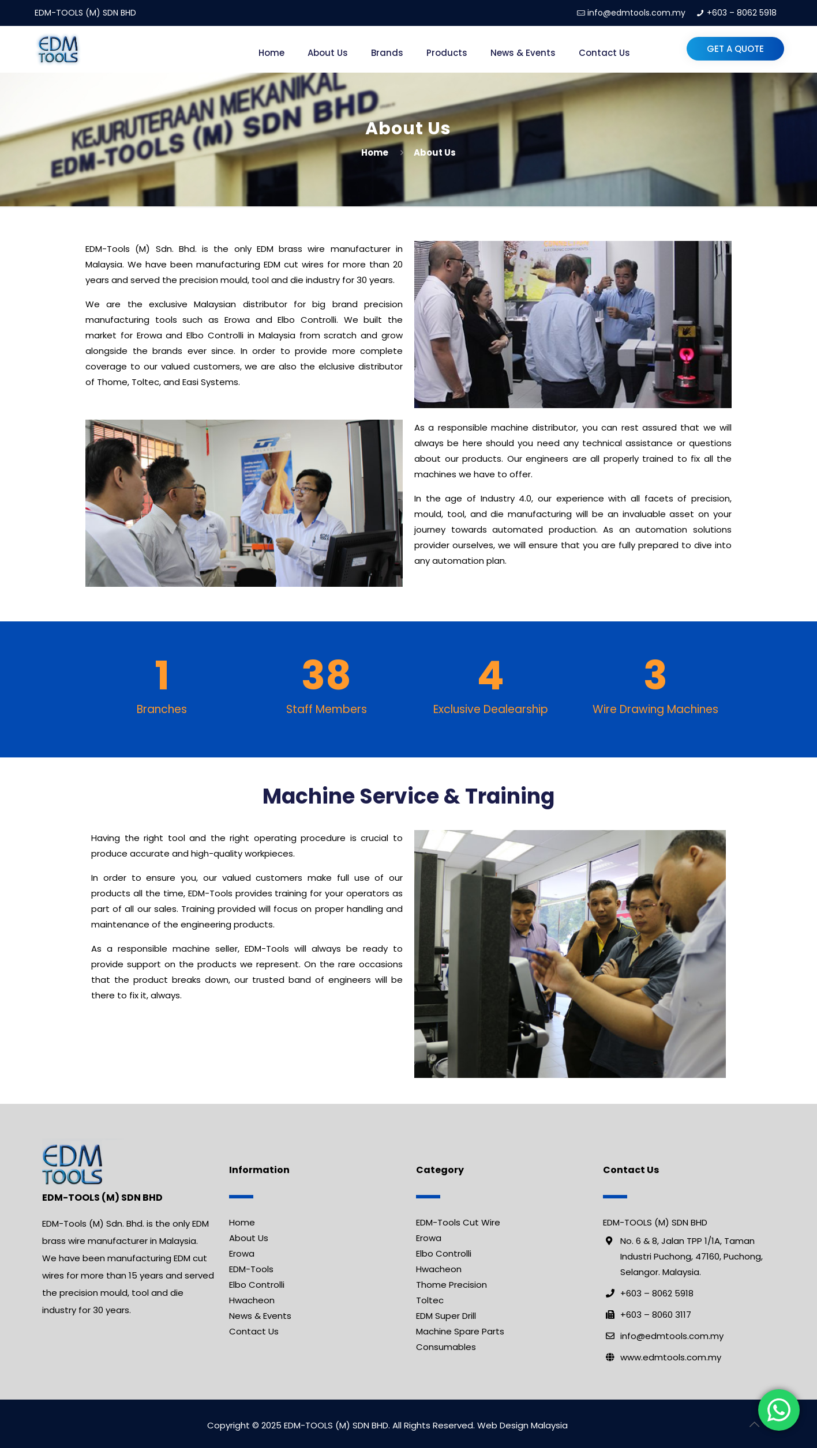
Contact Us (254, 1331)
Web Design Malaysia (522, 1425)
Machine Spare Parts (460, 1331)
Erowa (241, 1253)
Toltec (430, 1300)
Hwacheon (252, 1300)
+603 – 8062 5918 (742, 12)
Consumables (446, 1347)
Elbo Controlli (256, 1285)
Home (374, 152)
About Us (248, 1238)
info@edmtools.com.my (636, 12)
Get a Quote (735, 49)
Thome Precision (451, 1285)
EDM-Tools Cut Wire (458, 1222)
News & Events (260, 1316)
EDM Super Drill (446, 1316)
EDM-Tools (251, 1269)
